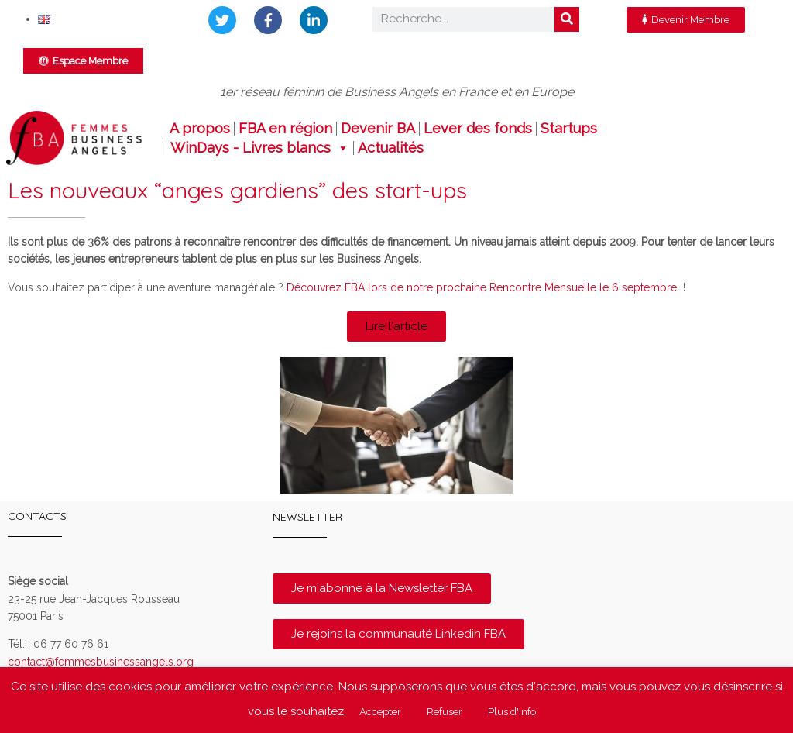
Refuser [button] (444, 712)
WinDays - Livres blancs (259, 148)
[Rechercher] (566, 19)
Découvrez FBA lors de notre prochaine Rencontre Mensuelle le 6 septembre (480, 287)
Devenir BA (378, 129)
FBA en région (285, 129)
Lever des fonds (478, 129)
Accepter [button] (380, 712)
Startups (569, 129)
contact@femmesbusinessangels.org (101, 662)
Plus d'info (512, 712)
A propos (200, 129)
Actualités (391, 148)
